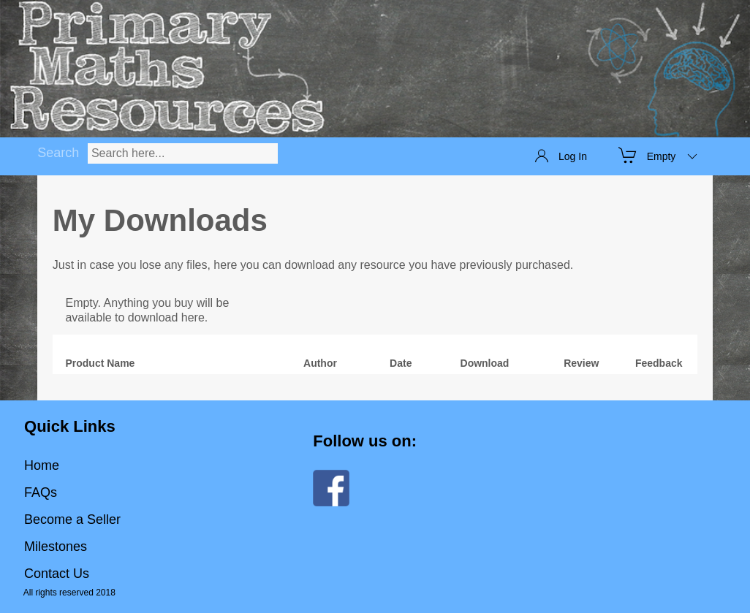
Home (41, 465)
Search (58, 152)
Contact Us (56, 573)
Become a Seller (72, 519)
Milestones (55, 546)
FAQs (40, 492)
